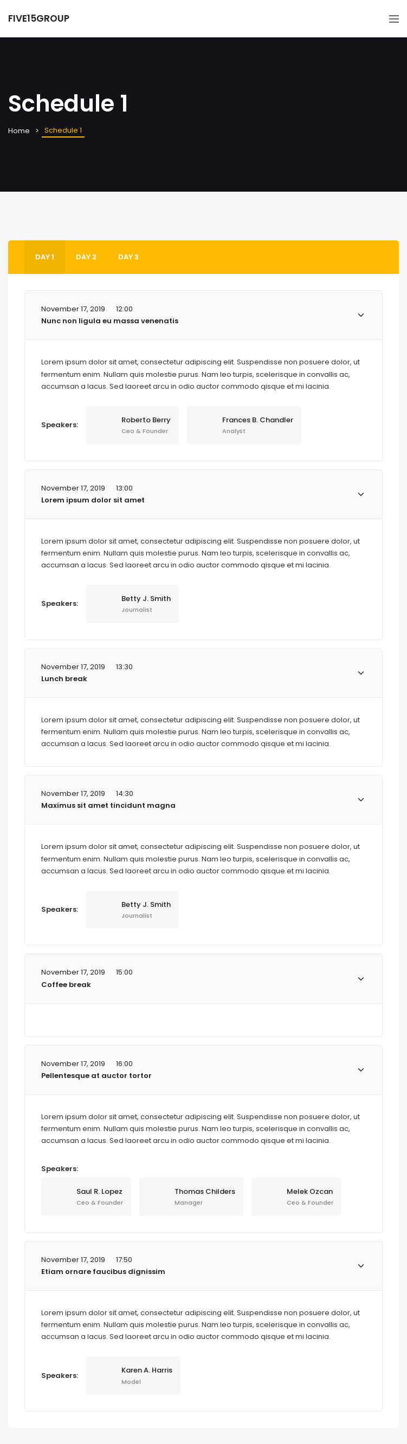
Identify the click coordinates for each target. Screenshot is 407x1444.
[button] (203, 315)
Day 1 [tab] (44, 257)
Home (19, 131)
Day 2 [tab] (86, 257)
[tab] (203, 315)
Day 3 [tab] (128, 257)
